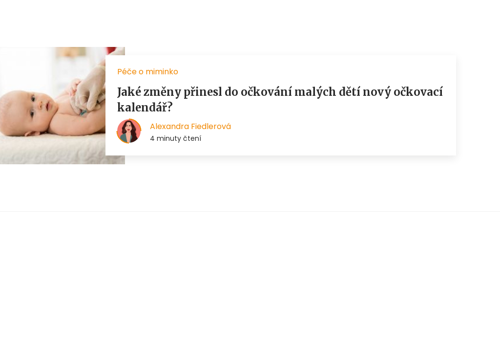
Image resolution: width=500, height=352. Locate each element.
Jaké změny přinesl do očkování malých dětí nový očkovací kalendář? (280, 99)
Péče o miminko (147, 71)
